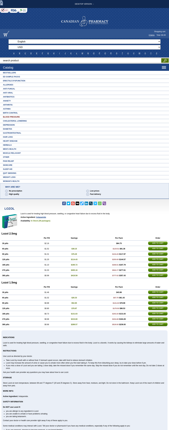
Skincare (7, 165)
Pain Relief (8, 161)
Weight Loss (9, 177)
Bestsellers (9, 73)
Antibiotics (8, 97)
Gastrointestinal (12, 133)
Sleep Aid (7, 169)
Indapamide (41, 217)
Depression (9, 125)
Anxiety (7, 101)
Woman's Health (11, 181)
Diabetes (7, 129)
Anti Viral (8, 93)
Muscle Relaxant (12, 153)
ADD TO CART (157, 243)
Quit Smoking (9, 173)
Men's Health (9, 149)
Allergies (8, 85)
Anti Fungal (9, 89)
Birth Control (10, 113)
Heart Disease (10, 141)
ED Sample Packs (11, 77)
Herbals (7, 145)
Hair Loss (8, 137)
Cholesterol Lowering (15, 121)
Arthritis (8, 105)
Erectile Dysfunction (14, 81)
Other (6, 157)
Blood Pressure (11, 117)
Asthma (7, 109)
